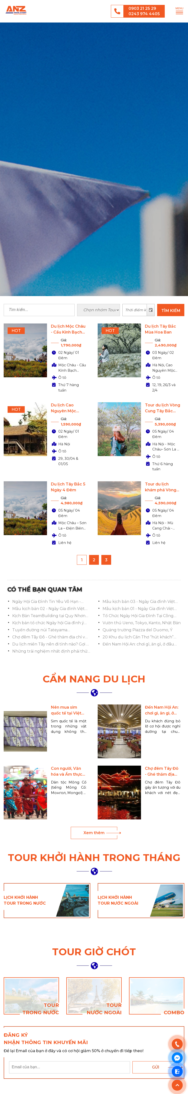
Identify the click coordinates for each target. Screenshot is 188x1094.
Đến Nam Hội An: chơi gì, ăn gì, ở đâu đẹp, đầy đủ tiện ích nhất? (138, 644)
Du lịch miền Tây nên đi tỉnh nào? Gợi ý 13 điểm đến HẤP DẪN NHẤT (50, 644)
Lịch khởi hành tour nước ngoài (118, 900)
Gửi (155, 1067)
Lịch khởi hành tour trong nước (25, 900)
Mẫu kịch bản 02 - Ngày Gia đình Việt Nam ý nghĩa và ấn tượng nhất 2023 (48, 609)
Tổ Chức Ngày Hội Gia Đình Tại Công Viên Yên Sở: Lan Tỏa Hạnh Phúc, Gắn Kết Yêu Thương (139, 616)
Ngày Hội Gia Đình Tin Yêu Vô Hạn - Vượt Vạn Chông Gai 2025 (46, 602)
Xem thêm (94, 832)
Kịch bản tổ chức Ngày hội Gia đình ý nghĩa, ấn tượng (48, 623)
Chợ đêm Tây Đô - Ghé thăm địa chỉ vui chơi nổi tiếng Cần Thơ (50, 637)
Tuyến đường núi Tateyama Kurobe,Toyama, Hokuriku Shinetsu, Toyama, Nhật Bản (47, 630)
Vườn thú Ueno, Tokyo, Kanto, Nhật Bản (142, 623)
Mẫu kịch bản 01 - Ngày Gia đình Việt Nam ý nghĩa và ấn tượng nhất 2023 (138, 609)
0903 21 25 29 (142, 8)
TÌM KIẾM (170, 310)
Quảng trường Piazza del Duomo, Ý (137, 630)
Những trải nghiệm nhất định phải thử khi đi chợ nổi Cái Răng (49, 651)
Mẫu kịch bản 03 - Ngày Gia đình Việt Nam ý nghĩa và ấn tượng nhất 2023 (139, 602)
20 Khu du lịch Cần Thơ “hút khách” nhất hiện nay (138, 637)
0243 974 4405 (144, 14)
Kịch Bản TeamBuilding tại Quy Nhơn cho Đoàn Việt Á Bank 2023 (48, 616)
